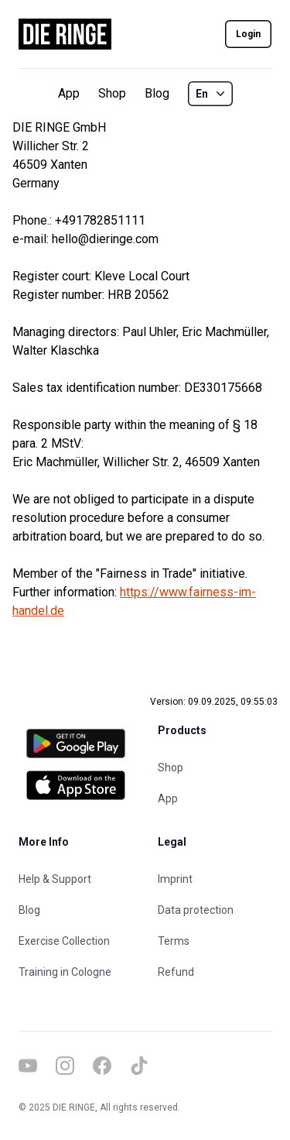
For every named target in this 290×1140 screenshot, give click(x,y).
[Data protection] (215, 910)
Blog (157, 93)
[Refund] (215, 972)
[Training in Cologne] (76, 972)
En (212, 93)
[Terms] (215, 941)
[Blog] (76, 910)
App (69, 93)
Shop (112, 93)
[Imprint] (215, 879)
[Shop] (215, 767)
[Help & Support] (76, 879)
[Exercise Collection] (76, 941)
